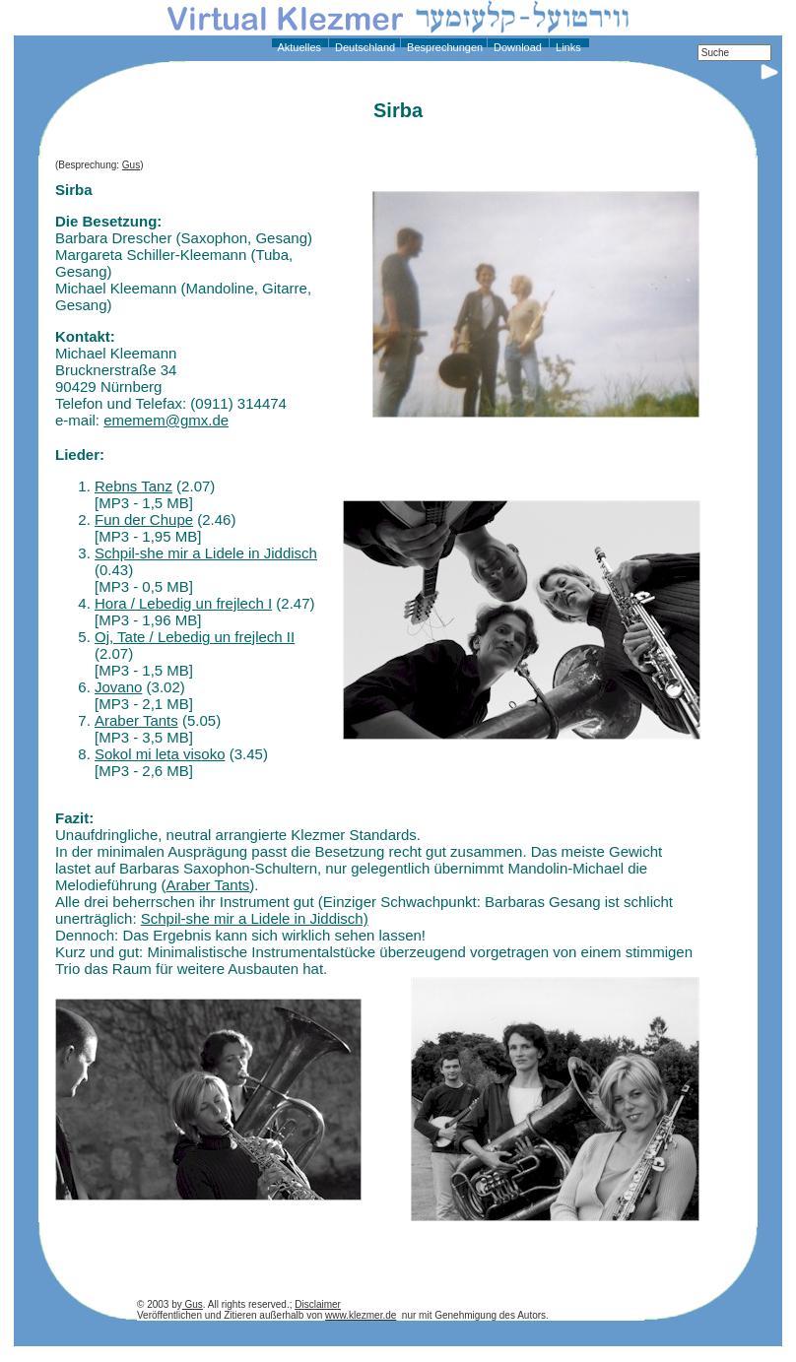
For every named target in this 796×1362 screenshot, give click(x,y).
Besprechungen (443, 47)
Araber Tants (136, 720)
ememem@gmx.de (166, 420)
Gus (131, 165)
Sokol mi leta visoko (160, 754)
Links (567, 47)
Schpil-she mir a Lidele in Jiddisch (206, 553)
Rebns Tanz (133, 486)
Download (516, 47)
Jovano (118, 687)
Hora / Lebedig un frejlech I (183, 603)
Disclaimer (318, 1304)
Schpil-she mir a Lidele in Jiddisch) (254, 918)
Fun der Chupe (144, 519)
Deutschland (363, 47)
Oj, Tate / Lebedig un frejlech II (195, 636)
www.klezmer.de (360, 1315)
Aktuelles (298, 47)
